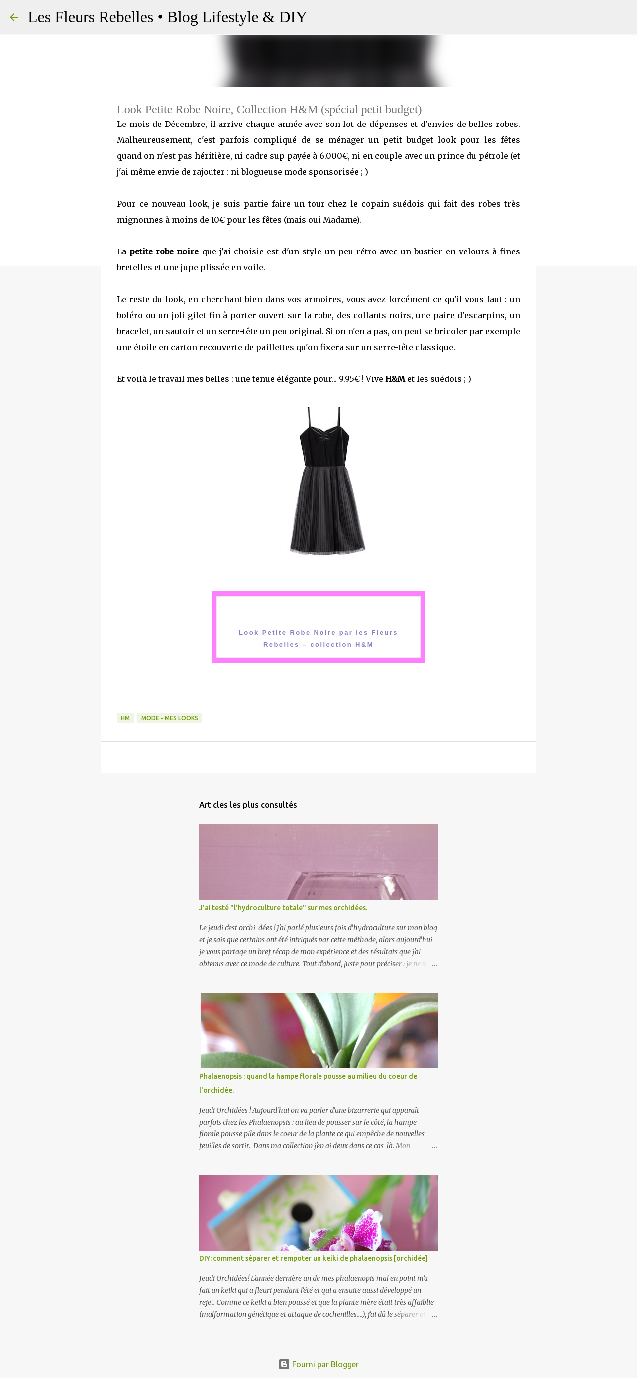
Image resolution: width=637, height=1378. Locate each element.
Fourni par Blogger (318, 1364)
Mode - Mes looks (169, 718)
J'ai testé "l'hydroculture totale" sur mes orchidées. (283, 908)
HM (125, 718)
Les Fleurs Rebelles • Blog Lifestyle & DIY (167, 17)
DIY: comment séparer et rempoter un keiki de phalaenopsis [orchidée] (313, 1258)
